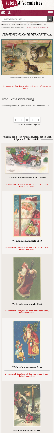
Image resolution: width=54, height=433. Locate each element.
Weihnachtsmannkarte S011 (27, 431)
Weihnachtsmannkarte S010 (27, 367)
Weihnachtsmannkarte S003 (27, 241)
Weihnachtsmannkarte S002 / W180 (27, 178)
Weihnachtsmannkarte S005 (27, 304)
